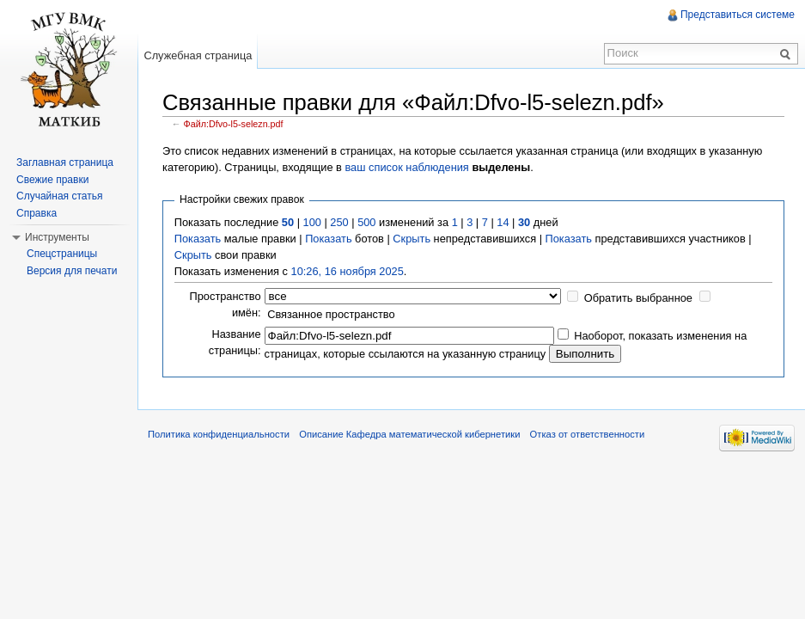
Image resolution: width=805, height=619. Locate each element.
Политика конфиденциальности (219, 434)
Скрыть (411, 238)
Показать (197, 238)
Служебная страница (197, 55)
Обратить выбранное (638, 297)
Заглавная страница (64, 162)
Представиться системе (737, 15)
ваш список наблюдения (406, 167)
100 (312, 222)
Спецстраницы (62, 254)
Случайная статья (59, 196)
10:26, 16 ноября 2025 (347, 271)
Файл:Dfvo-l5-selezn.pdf (234, 124)
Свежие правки (52, 180)
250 (339, 222)
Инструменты (57, 237)
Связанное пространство (331, 314)
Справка (36, 213)
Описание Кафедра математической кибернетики (409, 434)
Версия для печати (72, 271)
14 (503, 222)
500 (366, 222)
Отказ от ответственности (587, 434)
